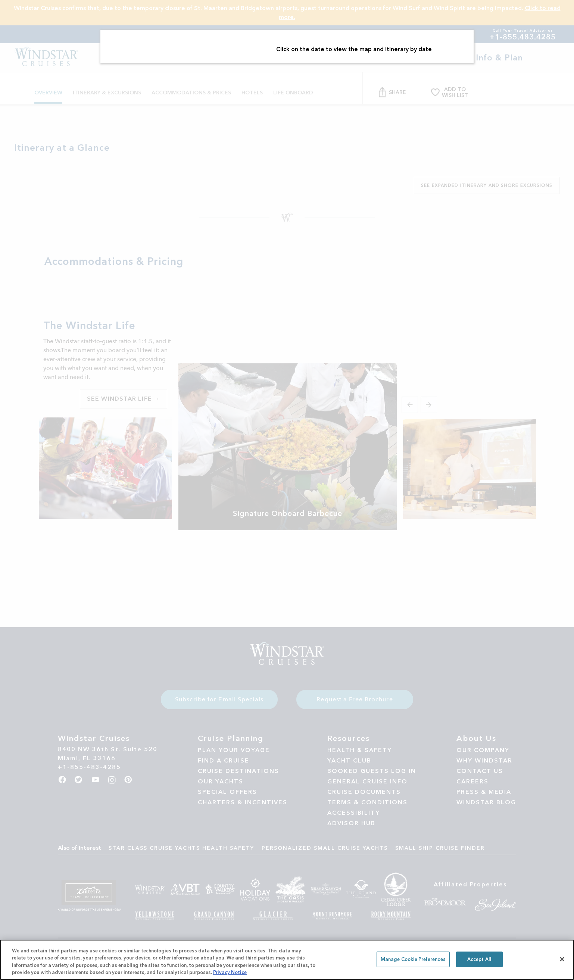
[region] (287, 960)
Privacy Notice (230, 972)
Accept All (479, 959)
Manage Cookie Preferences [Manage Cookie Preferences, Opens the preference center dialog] (413, 959)
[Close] (562, 959)
